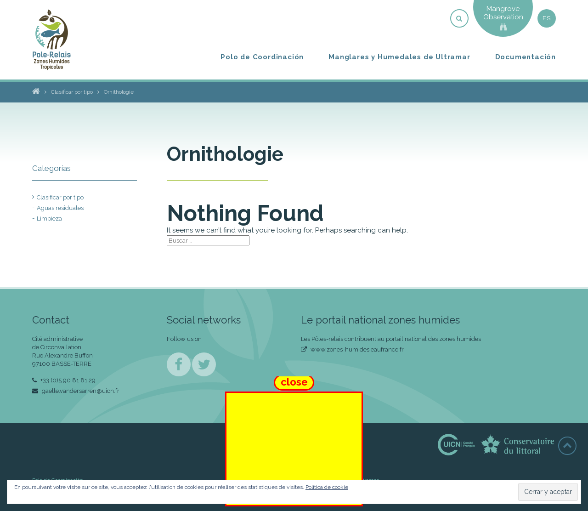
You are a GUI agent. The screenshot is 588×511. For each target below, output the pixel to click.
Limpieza (49, 218)
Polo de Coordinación (262, 57)
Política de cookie (326, 487)
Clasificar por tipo (60, 197)
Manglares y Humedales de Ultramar (399, 57)
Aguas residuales (60, 207)
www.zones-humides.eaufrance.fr (352, 349)
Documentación (525, 57)
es (546, 18)
